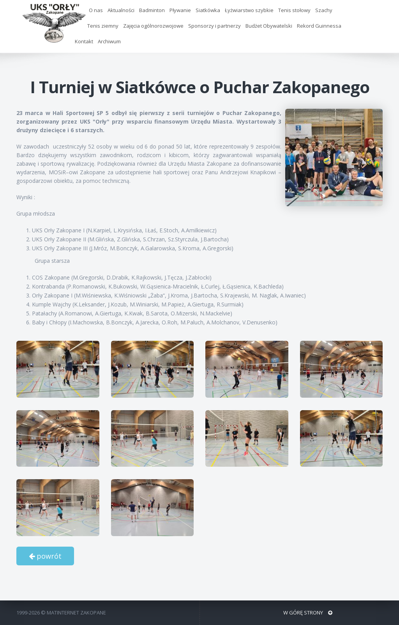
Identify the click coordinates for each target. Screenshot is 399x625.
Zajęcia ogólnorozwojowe (153, 25)
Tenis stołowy (294, 10)
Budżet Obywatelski (268, 25)
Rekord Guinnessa (319, 25)
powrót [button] (45, 556)
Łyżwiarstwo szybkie (249, 10)
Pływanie (180, 10)
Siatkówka (208, 10)
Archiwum (109, 41)
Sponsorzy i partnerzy (214, 25)
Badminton (152, 10)
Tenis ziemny (102, 25)
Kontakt (84, 41)
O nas (96, 10)
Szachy (323, 10)
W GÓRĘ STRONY (307, 612)
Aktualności (121, 10)
